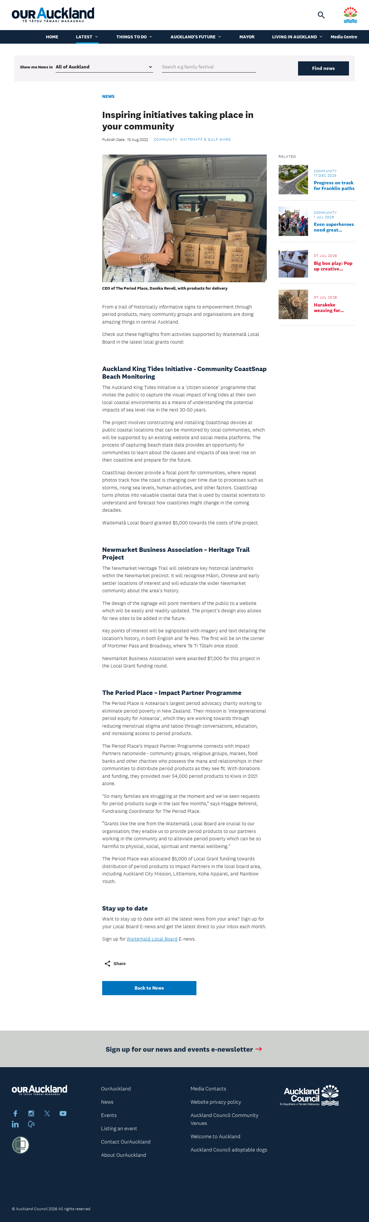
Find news (323, 68)
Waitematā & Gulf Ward (205, 139)
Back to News (149, 988)
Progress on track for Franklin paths (334, 185)
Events (109, 1115)
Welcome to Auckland (215, 1136)
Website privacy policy (216, 1102)
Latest (87, 37)
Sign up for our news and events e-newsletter (184, 1050)
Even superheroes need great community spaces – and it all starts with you (334, 227)
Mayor (246, 37)
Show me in (36, 67)
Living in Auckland (297, 37)
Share (115, 963)
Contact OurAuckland (125, 1142)
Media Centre (344, 37)
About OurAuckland (123, 1155)
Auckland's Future (196, 37)
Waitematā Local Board (152, 939)
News (108, 96)
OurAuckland (116, 1088)
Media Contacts (208, 1088)
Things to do (134, 37)
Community (165, 139)
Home (52, 37)
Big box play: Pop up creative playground (333, 266)
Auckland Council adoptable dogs (229, 1149)
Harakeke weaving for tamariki (327, 307)
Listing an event (119, 1128)
